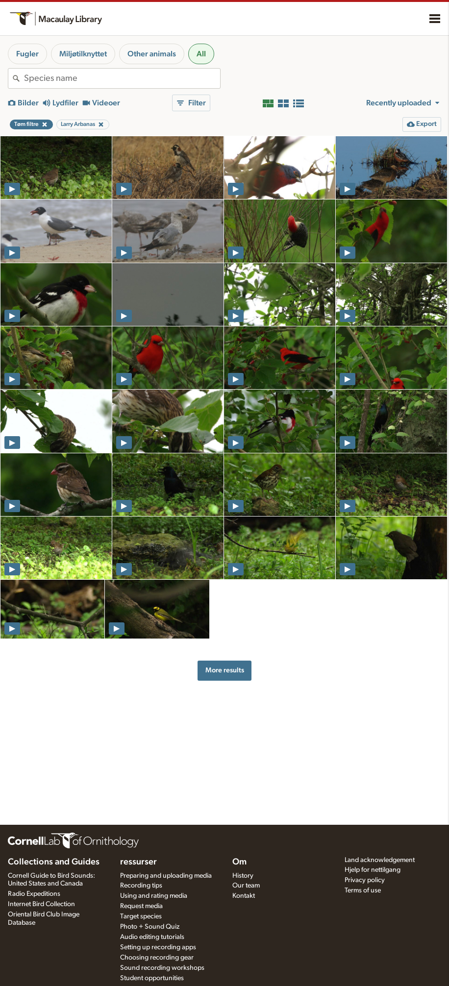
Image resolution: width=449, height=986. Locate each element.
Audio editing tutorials (152, 937)
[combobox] (122, 78)
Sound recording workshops (162, 967)
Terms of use (363, 890)
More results (224, 670)
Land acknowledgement (380, 860)
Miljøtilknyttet (83, 54)
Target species (141, 916)
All (201, 54)
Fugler (27, 54)
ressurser (138, 862)
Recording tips (141, 885)
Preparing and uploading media (166, 875)
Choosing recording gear (157, 957)
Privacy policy (365, 880)
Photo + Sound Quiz (149, 926)
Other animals (151, 54)
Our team (246, 885)
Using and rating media (153, 895)
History (242, 875)
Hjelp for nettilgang (372, 869)
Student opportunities (152, 978)
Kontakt (243, 895)
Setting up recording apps (158, 947)
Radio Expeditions (34, 893)
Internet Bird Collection (41, 904)
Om (239, 862)
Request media (141, 906)
